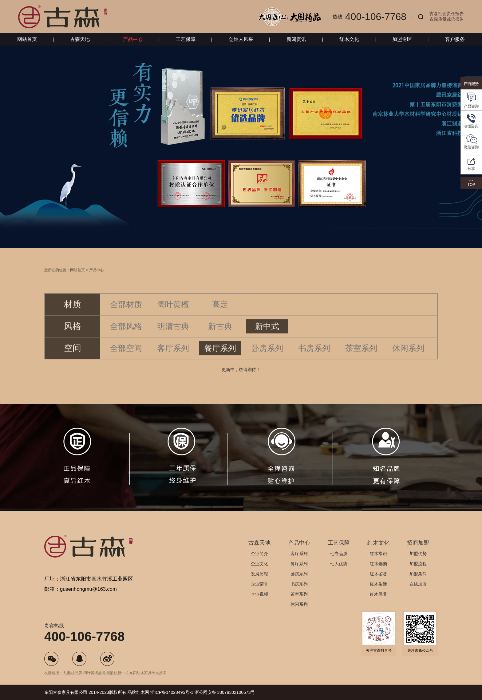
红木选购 (378, 563)
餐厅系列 (220, 356)
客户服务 (455, 39)
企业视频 (259, 594)
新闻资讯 (296, 39)
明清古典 (173, 334)
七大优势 (338, 563)
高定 (220, 312)
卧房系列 (267, 356)
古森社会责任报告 (446, 13)
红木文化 (349, 39)
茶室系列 (361, 356)
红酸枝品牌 (73, 673)
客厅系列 (173, 356)
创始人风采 (241, 39)
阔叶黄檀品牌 (94, 673)
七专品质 (338, 553)
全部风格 (126, 334)
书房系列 (314, 356)
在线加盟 (418, 584)
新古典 (220, 334)
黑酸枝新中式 (117, 673)
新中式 (267, 334)
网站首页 (27, 39)
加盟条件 (418, 573)
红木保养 (378, 594)
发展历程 (259, 573)
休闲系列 (408, 356)
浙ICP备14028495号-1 (171, 692)
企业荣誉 (259, 584)
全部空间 (126, 356)
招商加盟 (418, 543)
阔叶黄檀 (173, 312)
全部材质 (126, 312)
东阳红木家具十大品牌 (147, 673)
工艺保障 (186, 39)
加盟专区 (402, 39)
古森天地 (80, 39)
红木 (140, 692)
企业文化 (259, 563)
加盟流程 (418, 563)
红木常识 (378, 553)
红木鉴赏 (378, 573)
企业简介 (259, 553)
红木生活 (378, 584)
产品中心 (133, 39)
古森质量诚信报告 (446, 19)
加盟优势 (418, 553)
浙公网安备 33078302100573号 (225, 692)
